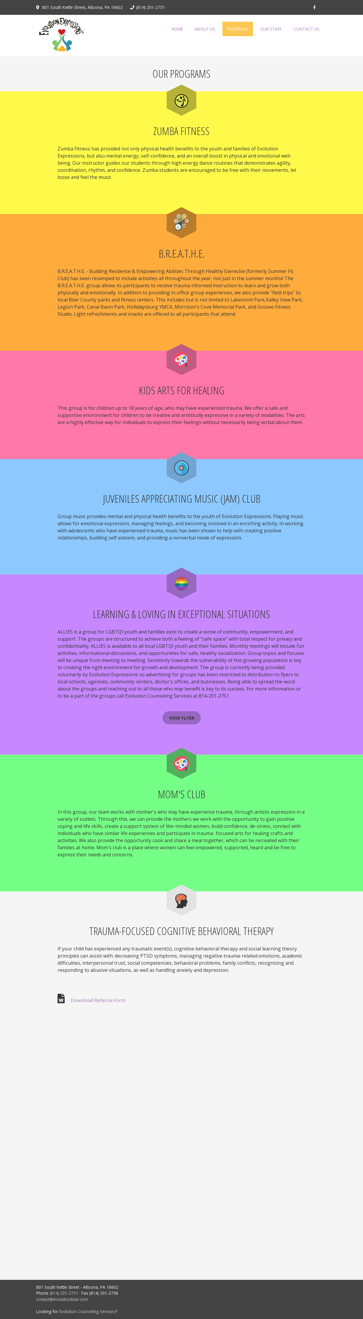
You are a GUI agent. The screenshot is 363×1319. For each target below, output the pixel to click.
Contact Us (306, 29)
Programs (238, 29)
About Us (205, 29)
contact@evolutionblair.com (62, 1299)
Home (177, 29)
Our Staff (271, 29)
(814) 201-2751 (64, 1293)
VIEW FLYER (181, 718)
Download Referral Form (97, 1000)
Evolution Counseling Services (87, 1311)
